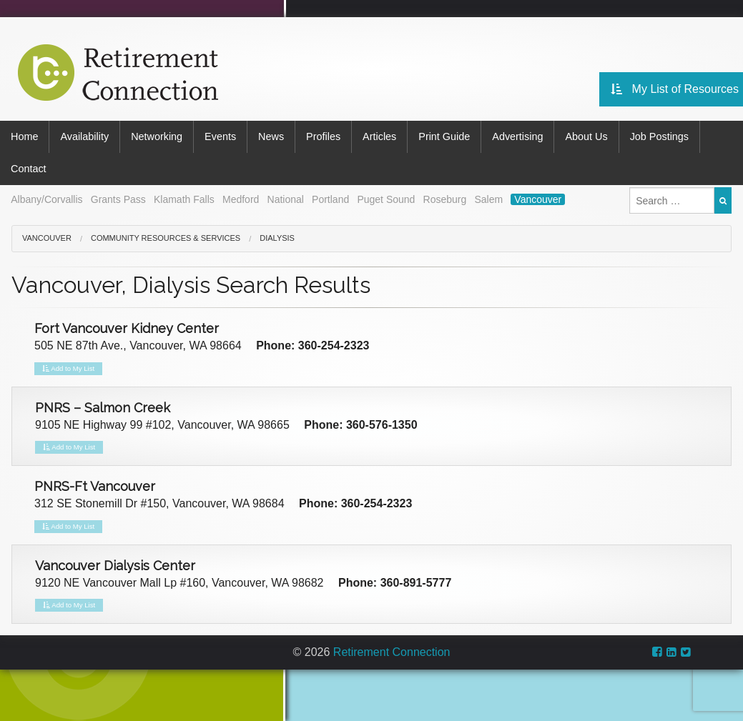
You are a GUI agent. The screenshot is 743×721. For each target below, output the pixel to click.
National (285, 199)
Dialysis (277, 238)
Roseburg (445, 199)
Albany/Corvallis (46, 199)
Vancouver (537, 199)
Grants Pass (118, 199)
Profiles (323, 136)
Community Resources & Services (165, 238)
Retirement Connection (392, 652)
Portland (330, 199)
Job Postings (659, 136)
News (271, 136)
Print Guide (444, 136)
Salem (488, 199)
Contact (28, 168)
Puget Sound (386, 199)
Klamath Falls (184, 199)
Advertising (517, 136)
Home (24, 136)
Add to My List (68, 368)
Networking (156, 136)
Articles (379, 136)
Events (220, 136)
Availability (84, 136)
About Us (586, 136)
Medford (240, 199)
